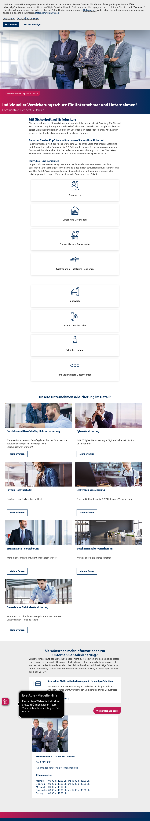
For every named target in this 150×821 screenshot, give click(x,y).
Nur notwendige (32, 24)
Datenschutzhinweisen (47, 12)
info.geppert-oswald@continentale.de (59, 767)
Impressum (9, 18)
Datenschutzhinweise (28, 18)
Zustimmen (11, 24)
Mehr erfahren (17, 453)
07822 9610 (45, 762)
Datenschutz (89, 10)
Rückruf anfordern (57, 698)
